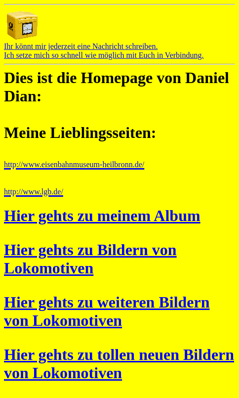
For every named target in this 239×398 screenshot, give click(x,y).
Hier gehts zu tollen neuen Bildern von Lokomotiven (119, 364)
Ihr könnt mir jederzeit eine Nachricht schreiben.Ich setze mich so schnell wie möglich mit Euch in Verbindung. (104, 47)
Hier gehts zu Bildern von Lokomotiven (90, 259)
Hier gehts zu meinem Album (102, 215)
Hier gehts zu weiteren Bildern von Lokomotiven (107, 311)
